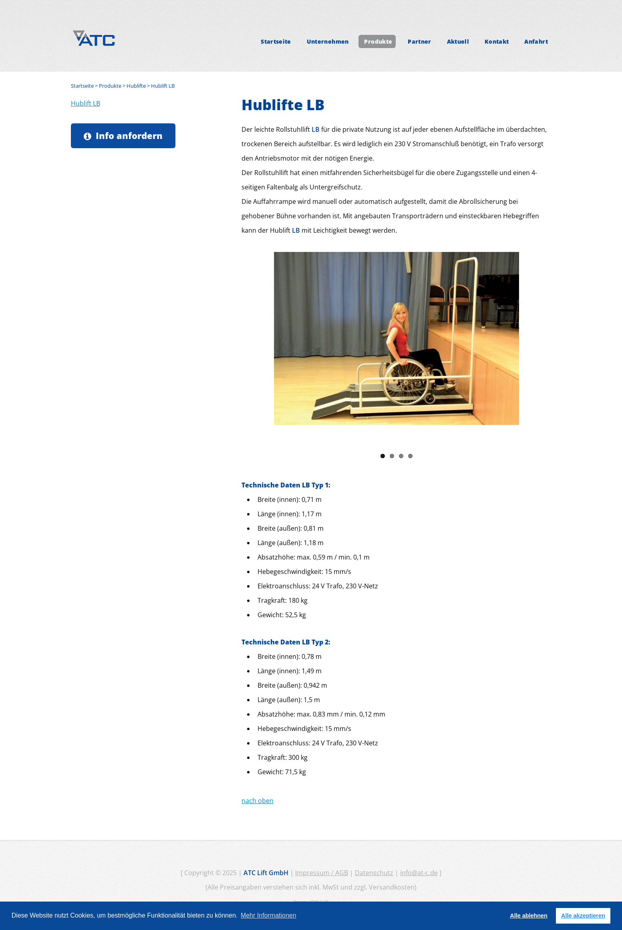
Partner (419, 41)
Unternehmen (328, 41)
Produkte (378, 41)
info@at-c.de (419, 872)
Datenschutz (374, 872)
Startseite (276, 41)
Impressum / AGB (321, 872)
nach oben (258, 800)
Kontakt (497, 41)
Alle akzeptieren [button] (583, 915)
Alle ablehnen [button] (529, 915)
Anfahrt (536, 41)
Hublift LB (85, 103)
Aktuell (458, 41)
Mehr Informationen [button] (268, 915)
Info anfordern (129, 135)
